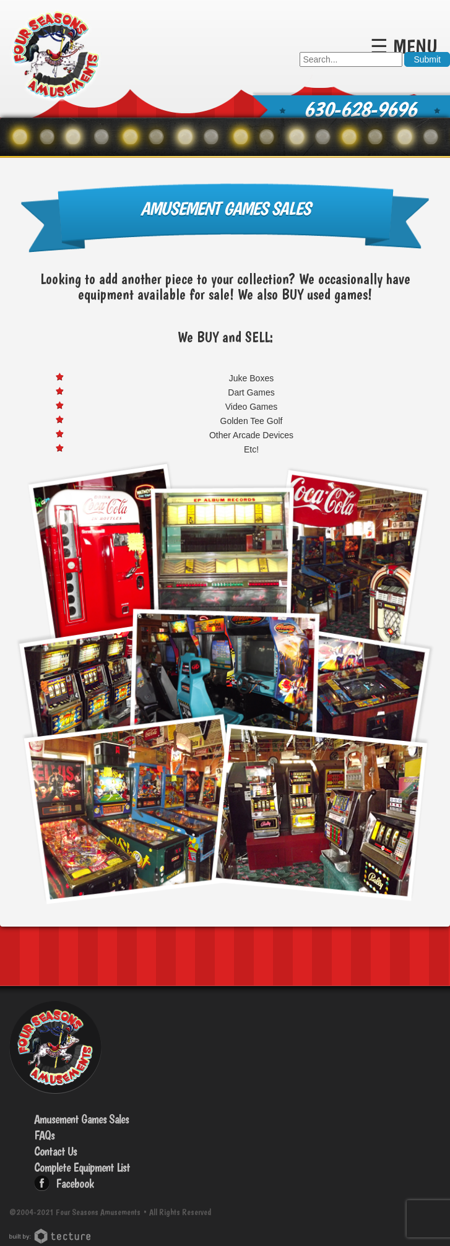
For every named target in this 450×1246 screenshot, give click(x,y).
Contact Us (55, 1151)
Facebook (74, 1183)
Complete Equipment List (82, 1167)
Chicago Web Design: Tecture (51, 1236)
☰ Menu (404, 46)
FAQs (44, 1135)
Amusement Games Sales (81, 1119)
